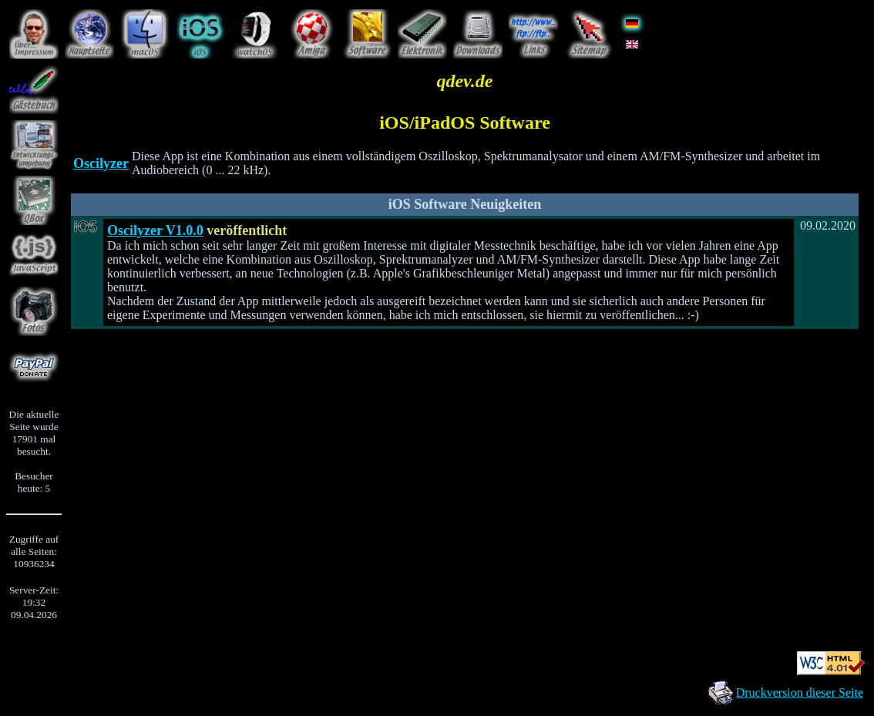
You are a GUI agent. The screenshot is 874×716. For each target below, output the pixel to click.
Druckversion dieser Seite (799, 692)
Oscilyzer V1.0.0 (155, 230)
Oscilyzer (101, 163)
